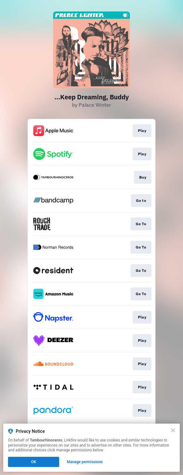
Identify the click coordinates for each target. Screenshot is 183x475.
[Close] (173, 430)
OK (33, 462)
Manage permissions (85, 462)
